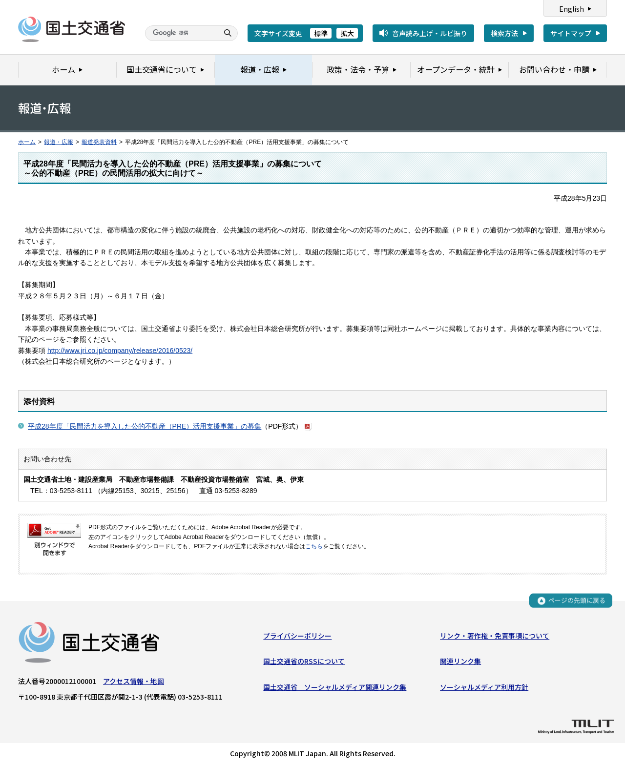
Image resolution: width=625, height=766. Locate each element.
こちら (314, 546)
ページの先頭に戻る (576, 600)
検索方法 (504, 33)
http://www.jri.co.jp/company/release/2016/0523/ (119, 350)
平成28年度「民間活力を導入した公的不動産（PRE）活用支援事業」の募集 (144, 426)
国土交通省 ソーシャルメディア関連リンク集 (334, 687)
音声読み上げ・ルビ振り (429, 33)
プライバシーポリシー (297, 636)
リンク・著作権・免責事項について (494, 636)
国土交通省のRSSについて (304, 661)
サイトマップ (570, 33)
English (571, 9)
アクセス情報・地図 (133, 681)
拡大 (347, 33)
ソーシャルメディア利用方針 (484, 687)
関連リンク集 (460, 661)
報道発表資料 (99, 142)
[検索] (181, 33)
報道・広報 (58, 142)
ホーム (27, 142)
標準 (321, 33)
